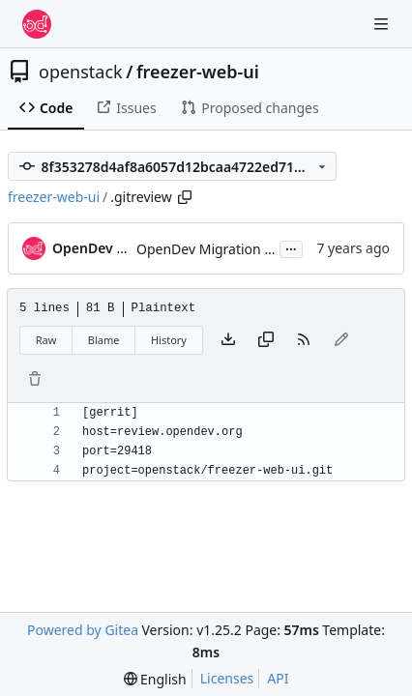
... (291, 247)
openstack (81, 71)
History (169, 340)
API (277, 678)
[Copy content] (265, 340)
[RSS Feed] (303, 340)
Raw (46, 340)
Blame (104, 340)
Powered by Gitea (82, 630)
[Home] (37, 24)
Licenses (227, 678)
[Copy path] (184, 197)
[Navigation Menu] (383, 24)
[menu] (155, 679)
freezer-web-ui (197, 71)
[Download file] (228, 340)
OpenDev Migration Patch (218, 249)
